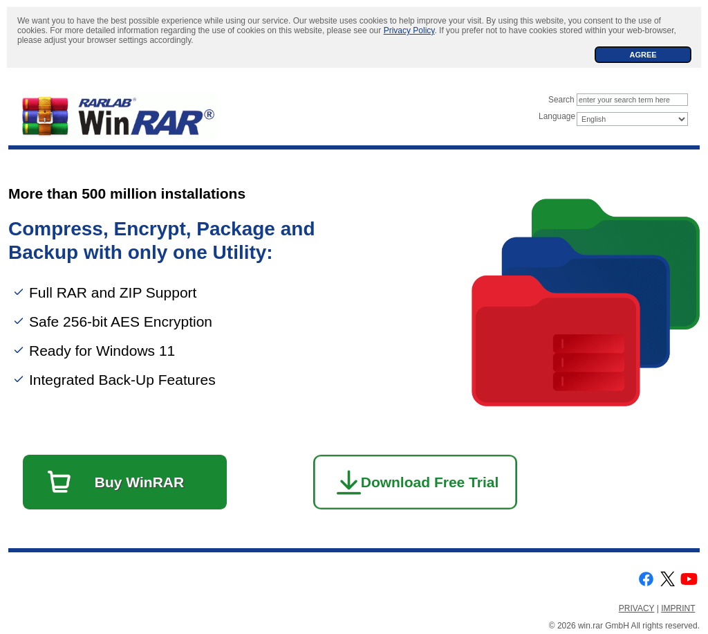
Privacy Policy (409, 30)
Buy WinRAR (139, 482)
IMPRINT (678, 608)
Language (557, 116)
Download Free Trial (430, 482)
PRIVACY (637, 608)
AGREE (642, 55)
